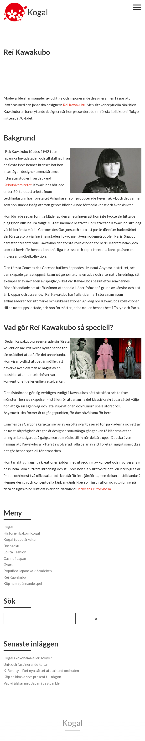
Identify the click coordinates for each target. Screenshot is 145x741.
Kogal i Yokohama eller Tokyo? (28, 657)
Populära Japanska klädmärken (28, 570)
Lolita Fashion (15, 551)
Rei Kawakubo (15, 576)
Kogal (37, 12)
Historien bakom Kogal (22, 532)
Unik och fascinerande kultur (26, 663)
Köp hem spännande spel (23, 583)
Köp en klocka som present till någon (32, 676)
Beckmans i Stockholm (93, 489)
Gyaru (8, 564)
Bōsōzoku (11, 545)
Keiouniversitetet (18, 185)
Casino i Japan (15, 558)
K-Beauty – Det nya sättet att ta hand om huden (41, 670)
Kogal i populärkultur (20, 538)
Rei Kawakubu (74, 105)
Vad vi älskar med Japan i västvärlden (33, 682)
